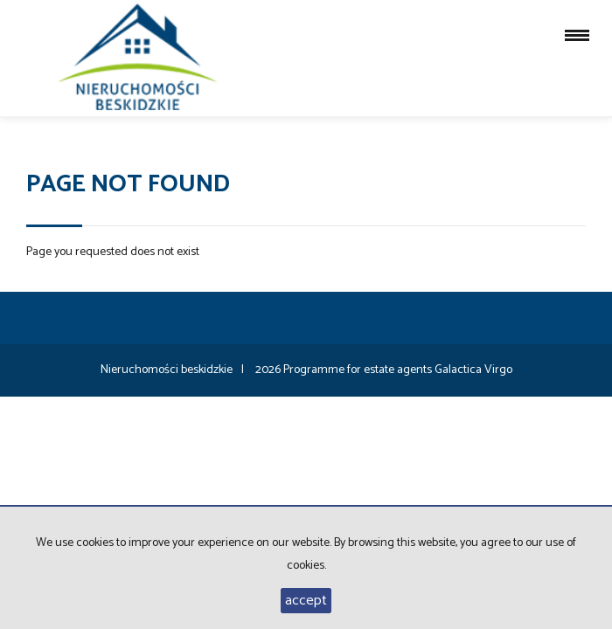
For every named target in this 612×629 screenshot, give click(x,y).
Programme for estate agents (359, 370)
